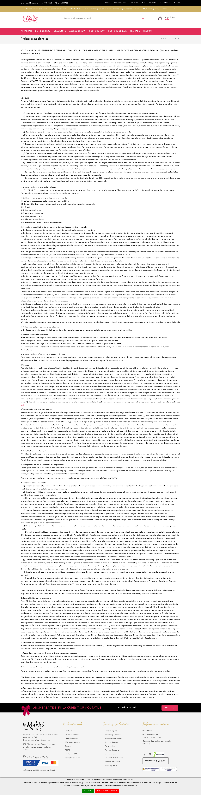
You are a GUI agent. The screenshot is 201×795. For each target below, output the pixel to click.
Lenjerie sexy (42, 31)
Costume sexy (97, 31)
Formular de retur (72, 758)
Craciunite (60, 31)
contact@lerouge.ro (29, 3)
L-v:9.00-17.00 (61, 3)
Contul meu (165, 3)
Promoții (148, 31)
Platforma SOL (71, 754)
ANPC (67, 750)
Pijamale (135, 31)
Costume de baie (117, 31)
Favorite (152, 3)
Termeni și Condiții (112, 735)
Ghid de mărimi (71, 738)
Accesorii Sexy (77, 31)
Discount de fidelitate (114, 758)
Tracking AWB (111, 765)
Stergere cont (111, 754)
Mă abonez (170, 708)
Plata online (110, 746)
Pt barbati (26, 31)
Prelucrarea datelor (113, 738)
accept (88, 791)
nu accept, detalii (107, 791)
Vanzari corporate (112, 762)
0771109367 (47, 3)
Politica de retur (112, 742)
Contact (68, 746)
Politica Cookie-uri (112, 750)
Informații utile (120, 3)
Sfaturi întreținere (72, 742)
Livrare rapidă (111, 731)
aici (22, 405)
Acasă (159, 39)
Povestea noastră (138, 3)
